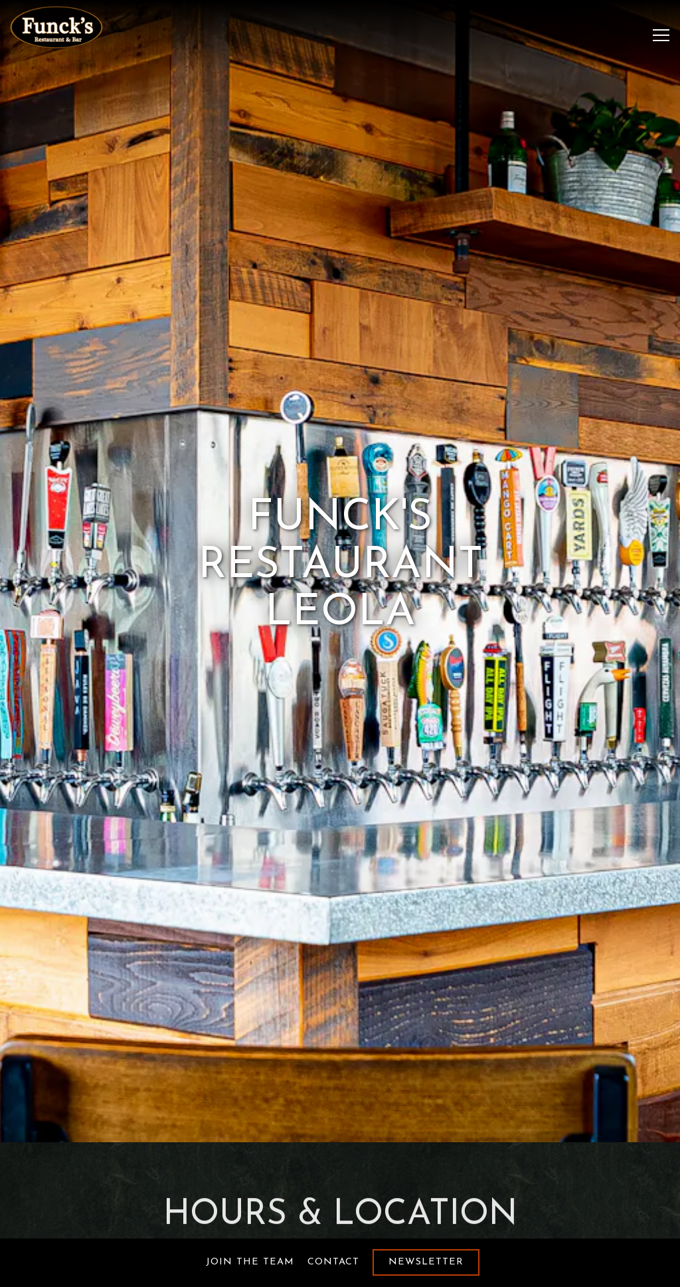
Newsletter (426, 1262)
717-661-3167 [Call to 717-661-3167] (340, 1186)
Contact (333, 1262)
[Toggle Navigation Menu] (661, 35)
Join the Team (250, 1262)
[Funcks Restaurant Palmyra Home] (56, 26)
